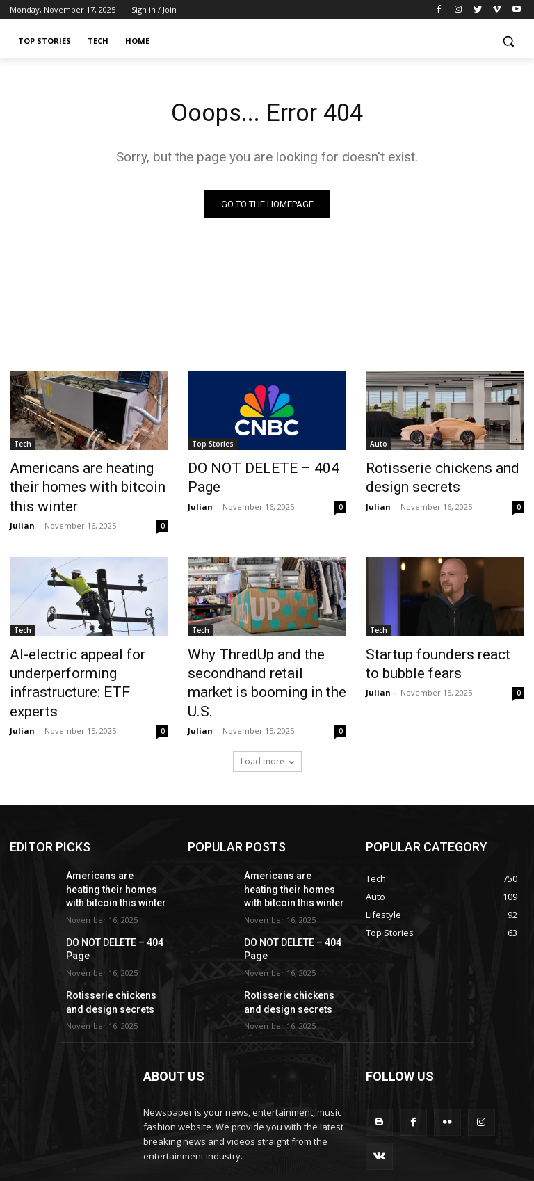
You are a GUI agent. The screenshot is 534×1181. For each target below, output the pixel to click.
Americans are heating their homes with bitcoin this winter (88, 477)
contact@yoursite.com (238, 1119)
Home (512, 1167)
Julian (22, 503)
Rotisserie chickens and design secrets (428, 477)
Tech (22, 447)
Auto (378, 447)
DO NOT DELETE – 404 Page (261, 470)
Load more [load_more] (267, 709)
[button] (508, 41)
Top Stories (213, 447)
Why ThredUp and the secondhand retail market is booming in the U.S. (260, 646)
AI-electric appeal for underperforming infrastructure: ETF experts (79, 646)
